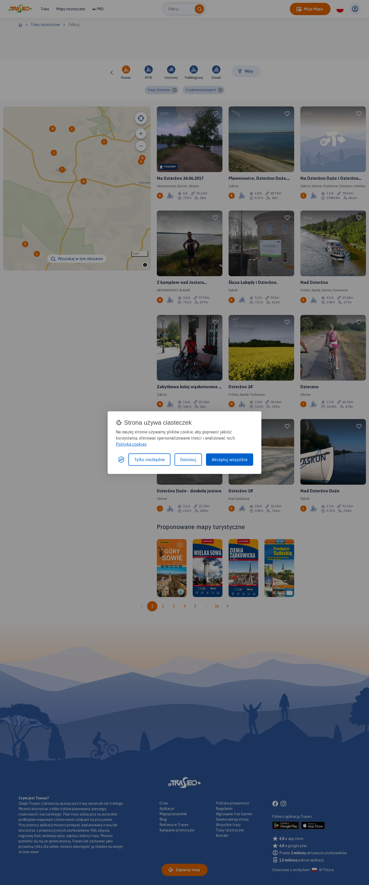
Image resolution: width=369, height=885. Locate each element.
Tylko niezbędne (149, 459)
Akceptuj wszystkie (230, 459)
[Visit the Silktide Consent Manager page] (121, 459)
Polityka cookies (131, 444)
